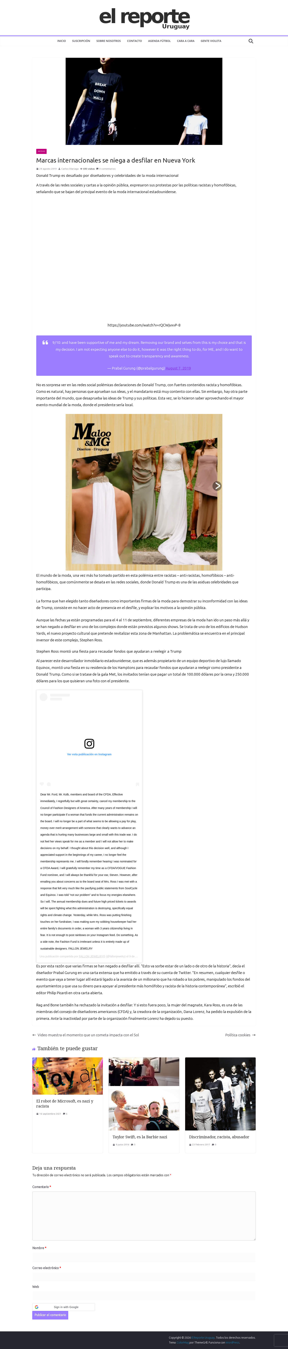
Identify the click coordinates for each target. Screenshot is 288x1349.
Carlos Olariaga (70, 168)
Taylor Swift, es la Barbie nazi (140, 1136)
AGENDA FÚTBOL (159, 41)
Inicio (61, 41)
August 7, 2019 (178, 368)
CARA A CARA (185, 41)
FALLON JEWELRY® (92, 956)
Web (35, 1287)
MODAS (41, 151)
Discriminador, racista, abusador (219, 1136)
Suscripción (81, 41)
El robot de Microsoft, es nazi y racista (64, 1103)
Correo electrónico (46, 1268)
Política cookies (240, 1035)
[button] (63, 1307)
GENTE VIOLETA (211, 41)
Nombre (39, 1248)
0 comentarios (105, 168)
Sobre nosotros (108, 41)
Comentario (41, 1187)
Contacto (134, 41)
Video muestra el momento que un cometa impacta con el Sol (85, 1035)
